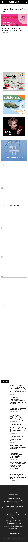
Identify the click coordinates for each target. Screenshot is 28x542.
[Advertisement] (14, 52)
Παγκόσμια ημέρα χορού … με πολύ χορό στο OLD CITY (13, 29)
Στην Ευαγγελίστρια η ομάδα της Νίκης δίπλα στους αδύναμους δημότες (18, 439)
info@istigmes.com (15, 518)
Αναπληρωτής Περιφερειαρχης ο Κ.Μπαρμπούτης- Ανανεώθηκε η (16, 455)
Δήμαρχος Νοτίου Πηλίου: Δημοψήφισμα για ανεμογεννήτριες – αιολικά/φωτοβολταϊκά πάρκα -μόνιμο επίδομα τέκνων (18, 389)
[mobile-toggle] (2, 2)
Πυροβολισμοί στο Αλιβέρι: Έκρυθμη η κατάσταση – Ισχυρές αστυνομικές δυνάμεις (17, 417)
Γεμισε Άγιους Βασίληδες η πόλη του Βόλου (18, 409)
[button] (26, 2)
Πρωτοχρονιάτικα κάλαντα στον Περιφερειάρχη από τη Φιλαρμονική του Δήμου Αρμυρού (18, 400)
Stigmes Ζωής (4, 25)
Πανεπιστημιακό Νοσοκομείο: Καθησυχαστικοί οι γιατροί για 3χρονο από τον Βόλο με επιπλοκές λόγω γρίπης (18, 428)
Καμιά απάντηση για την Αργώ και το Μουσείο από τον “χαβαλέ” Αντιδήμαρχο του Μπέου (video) (18, 476)
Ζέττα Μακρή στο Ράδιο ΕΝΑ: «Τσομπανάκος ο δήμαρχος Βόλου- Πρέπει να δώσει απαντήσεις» (18, 465)
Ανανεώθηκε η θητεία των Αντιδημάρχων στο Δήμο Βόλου (18, 447)
